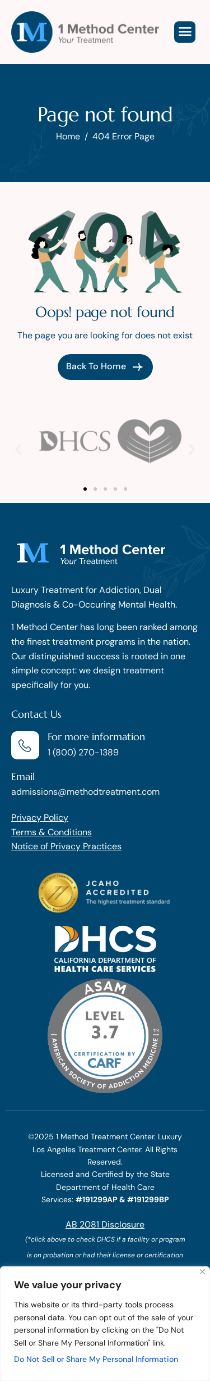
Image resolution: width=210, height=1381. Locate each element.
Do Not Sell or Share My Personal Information (96, 1359)
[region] (105, 1323)
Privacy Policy (39, 817)
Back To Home (105, 367)
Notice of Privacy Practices (66, 846)
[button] (18, 449)
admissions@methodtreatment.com (85, 792)
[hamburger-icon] (184, 32)
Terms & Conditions (51, 832)
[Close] (202, 1271)
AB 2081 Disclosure (105, 1224)
